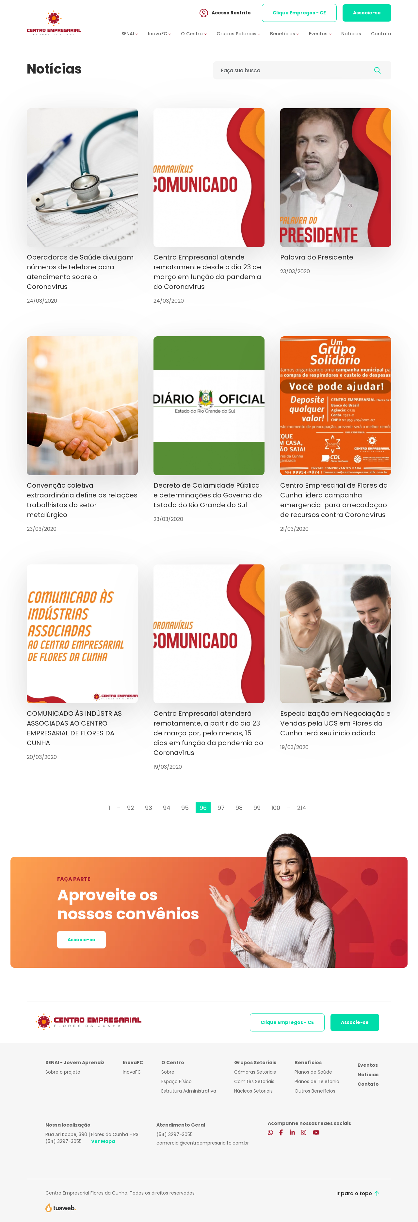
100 (275, 808)
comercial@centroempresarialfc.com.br (202, 1143)
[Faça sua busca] (288, 70)
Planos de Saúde (313, 1072)
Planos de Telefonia (317, 1081)
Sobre (167, 1072)
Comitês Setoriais (254, 1081)
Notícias (351, 33)
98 (239, 808)
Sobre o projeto (62, 1072)
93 (148, 808)
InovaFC (132, 1072)
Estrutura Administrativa (188, 1091)
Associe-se (367, 12)
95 (185, 808)
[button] (134, 33)
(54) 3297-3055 (63, 1141)
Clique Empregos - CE (299, 12)
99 (257, 808)
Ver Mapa (103, 1141)
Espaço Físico (176, 1081)
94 (166, 808)
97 (221, 808)
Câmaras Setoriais (255, 1072)
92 (130, 808)
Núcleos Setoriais (253, 1091)
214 (301, 808)
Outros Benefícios (315, 1091)
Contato (381, 33)
